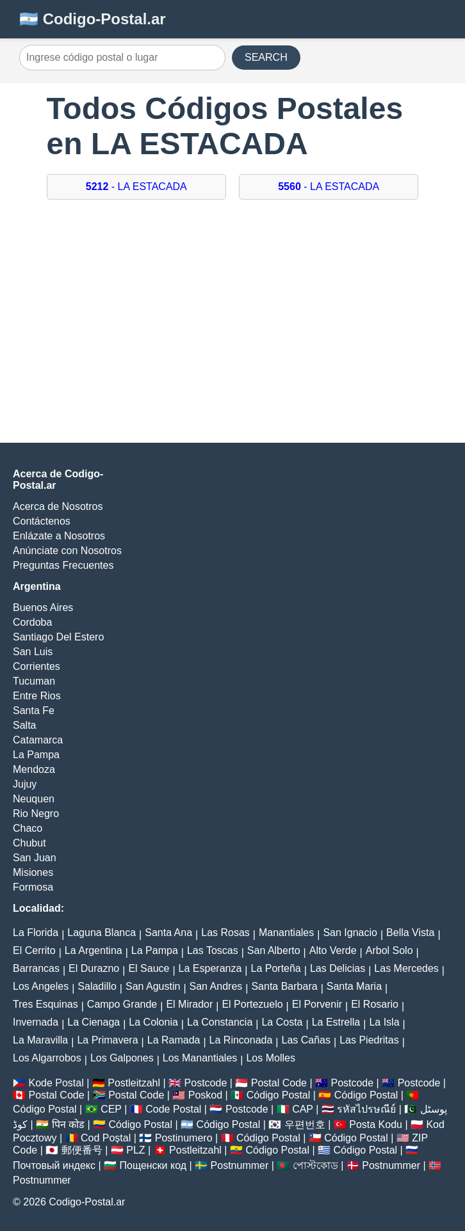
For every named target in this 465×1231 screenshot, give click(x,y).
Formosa (33, 887)
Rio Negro (36, 813)
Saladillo (97, 986)
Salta (24, 725)
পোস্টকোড (315, 1165)
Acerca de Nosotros (58, 506)
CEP (111, 1109)
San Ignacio (350, 932)
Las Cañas (306, 1040)
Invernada (35, 1022)
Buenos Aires (43, 607)
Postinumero (184, 1137)
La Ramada (173, 1040)
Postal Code (279, 1082)
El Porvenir (317, 1004)
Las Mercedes (406, 968)
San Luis (33, 651)
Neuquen (33, 798)
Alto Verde (333, 950)
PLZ (135, 1150)
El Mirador (189, 1004)
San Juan (34, 857)
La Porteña (275, 968)
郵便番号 (81, 1150)
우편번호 (304, 1124)
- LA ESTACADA (136, 186)
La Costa (281, 1022)
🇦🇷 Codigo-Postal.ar (92, 19)
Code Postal (173, 1109)
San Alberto (273, 950)
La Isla (384, 1022)
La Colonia (153, 1022)
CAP (302, 1109)
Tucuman (34, 681)
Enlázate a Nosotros (59, 535)
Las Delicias (337, 968)
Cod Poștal (106, 1137)
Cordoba (32, 622)
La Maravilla (40, 1040)
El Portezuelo (252, 1004)
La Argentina (93, 950)
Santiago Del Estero (58, 636)
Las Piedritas (369, 1040)
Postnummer (240, 1165)
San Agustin (153, 986)
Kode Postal (55, 1082)
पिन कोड (68, 1124)
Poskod (205, 1095)
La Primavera (107, 1040)
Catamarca (38, 740)
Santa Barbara (284, 986)
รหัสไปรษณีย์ (366, 1109)
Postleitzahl (134, 1082)
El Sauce (148, 968)
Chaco (27, 828)
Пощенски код (153, 1165)
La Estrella (336, 1022)
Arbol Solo (389, 950)
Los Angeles (41, 986)
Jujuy (25, 784)
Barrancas (36, 968)
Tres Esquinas (45, 1004)
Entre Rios (37, 695)
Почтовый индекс (54, 1165)
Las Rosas (225, 932)
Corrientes (36, 666)
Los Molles (270, 1057)
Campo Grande (122, 1004)
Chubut (29, 843)
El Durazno (94, 968)
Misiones (33, 872)
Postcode (205, 1082)
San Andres (216, 986)
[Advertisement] (232, 327)
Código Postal (279, 1095)
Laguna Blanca (101, 932)
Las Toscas (212, 950)
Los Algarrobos (47, 1057)
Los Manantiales (200, 1057)
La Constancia (219, 1022)
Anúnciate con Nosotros (67, 550)
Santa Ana (168, 932)
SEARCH (266, 57)
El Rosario (374, 1004)
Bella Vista (410, 932)
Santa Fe (33, 710)
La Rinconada (241, 1040)
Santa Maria (354, 986)
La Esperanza (210, 968)
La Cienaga (93, 1022)
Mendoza (34, 769)
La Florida (35, 932)
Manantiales (286, 932)
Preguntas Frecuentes (63, 565)
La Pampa (36, 754)
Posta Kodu (375, 1124)
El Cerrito (34, 950)
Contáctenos (41, 521)
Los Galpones (122, 1057)
